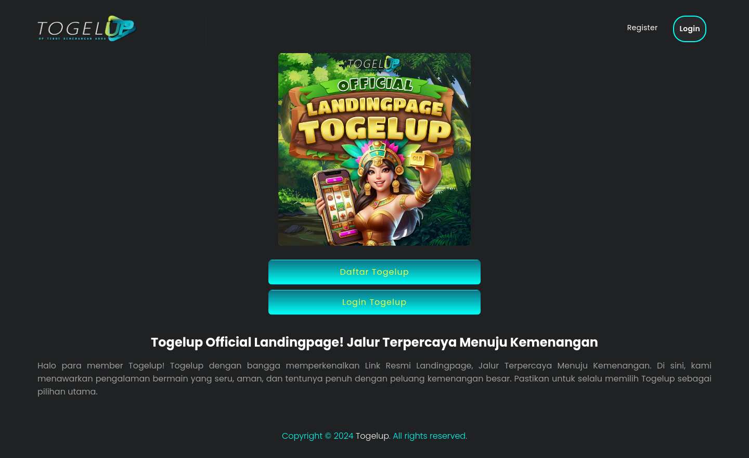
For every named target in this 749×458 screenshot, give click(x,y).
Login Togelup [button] (374, 302)
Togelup (372, 436)
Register (642, 27)
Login (689, 28)
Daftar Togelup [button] (374, 272)
